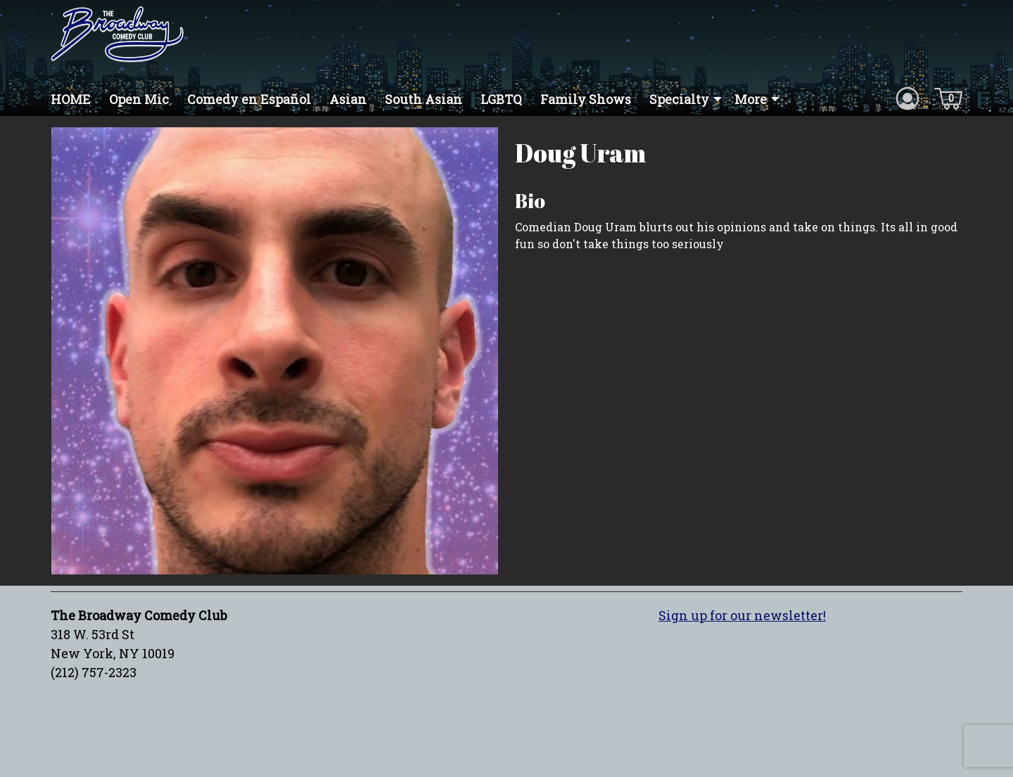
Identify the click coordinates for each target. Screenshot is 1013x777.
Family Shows (585, 99)
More (750, 99)
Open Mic (139, 99)
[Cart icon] (948, 97)
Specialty (679, 99)
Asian (348, 99)
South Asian (423, 99)
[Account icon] (907, 97)
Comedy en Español (249, 99)
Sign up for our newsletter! (742, 615)
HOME (71, 99)
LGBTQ (501, 99)
